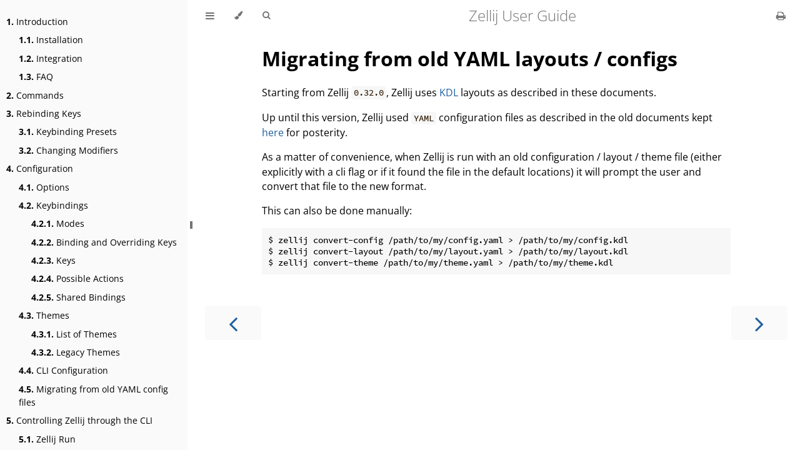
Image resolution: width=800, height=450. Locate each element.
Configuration (39, 168)
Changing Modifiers (68, 150)
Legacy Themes (75, 352)
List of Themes (74, 334)
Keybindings (53, 205)
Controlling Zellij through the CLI (79, 420)
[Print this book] (781, 15)
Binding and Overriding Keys (104, 242)
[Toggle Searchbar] (266, 15)
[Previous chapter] (233, 323)
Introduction (37, 22)
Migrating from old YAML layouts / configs (470, 58)
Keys (53, 260)
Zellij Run (47, 439)
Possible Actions (77, 278)
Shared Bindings (78, 297)
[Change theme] (238, 15)
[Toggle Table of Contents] (210, 15)
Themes (44, 315)
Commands (35, 95)
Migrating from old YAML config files (93, 395)
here (273, 132)
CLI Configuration (63, 370)
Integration (50, 58)
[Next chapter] (759, 323)
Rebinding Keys (43, 113)
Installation (51, 40)
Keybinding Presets (68, 132)
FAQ (36, 76)
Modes (57, 223)
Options (44, 187)
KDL (448, 92)
